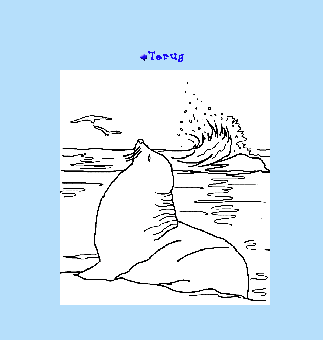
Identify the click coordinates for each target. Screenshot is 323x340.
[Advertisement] (161, 28)
